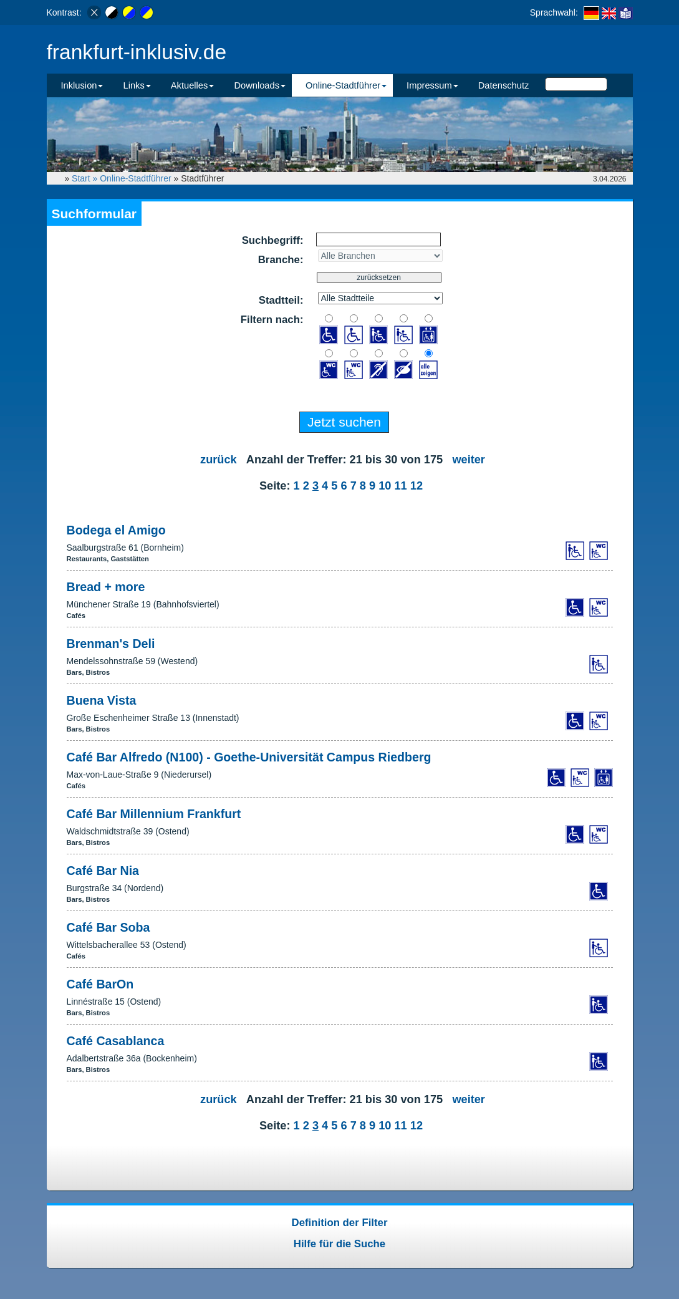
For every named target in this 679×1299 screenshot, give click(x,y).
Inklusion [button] (82, 85)
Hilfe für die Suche (339, 1244)
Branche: (281, 260)
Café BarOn (100, 984)
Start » (86, 178)
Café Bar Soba (108, 927)
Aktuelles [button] (192, 85)
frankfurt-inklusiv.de (137, 52)
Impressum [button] (432, 85)
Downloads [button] (260, 85)
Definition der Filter (340, 1223)
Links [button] (136, 85)
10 (384, 486)
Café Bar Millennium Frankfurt (154, 814)
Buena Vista (102, 700)
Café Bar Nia (103, 870)
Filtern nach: (272, 320)
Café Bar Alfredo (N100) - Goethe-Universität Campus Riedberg (249, 757)
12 (416, 486)
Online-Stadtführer (135, 178)
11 (400, 486)
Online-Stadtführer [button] (346, 85)
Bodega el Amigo (116, 530)
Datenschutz (503, 85)
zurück (218, 459)
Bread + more (106, 587)
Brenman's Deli (111, 643)
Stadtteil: (281, 300)
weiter (468, 459)
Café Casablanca (116, 1041)
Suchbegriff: (273, 240)
